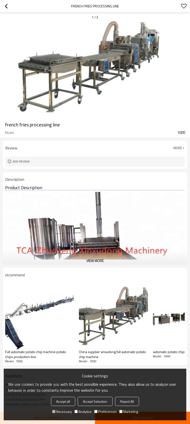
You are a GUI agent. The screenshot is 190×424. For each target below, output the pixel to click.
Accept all (63, 401)
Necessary (62, 411)
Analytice (83, 411)
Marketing (128, 411)
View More (95, 260)
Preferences (105, 411)
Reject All (127, 401)
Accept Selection (95, 401)
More (177, 147)
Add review (21, 161)
